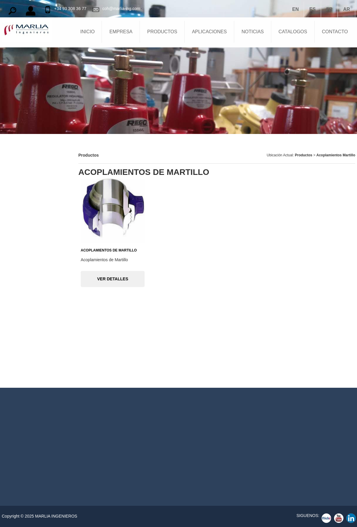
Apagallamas (16, 187)
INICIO (87, 31)
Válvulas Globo (18, 369)
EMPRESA (120, 31)
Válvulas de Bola (19, 319)
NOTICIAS (253, 31)
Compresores (16, 253)
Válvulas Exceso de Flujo (27, 352)
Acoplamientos (18, 303)
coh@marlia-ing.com (121, 8)
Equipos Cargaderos (23, 270)
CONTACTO (335, 31)
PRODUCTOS (162, 31)
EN (295, 9)
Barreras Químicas (21, 155)
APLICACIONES (209, 31)
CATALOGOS (293, 31)
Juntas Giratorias (20, 286)
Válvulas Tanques (20, 171)
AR (346, 9)
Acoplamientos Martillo (335, 155)
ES (312, 9)
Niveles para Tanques (24, 220)
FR (329, 9)
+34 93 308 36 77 (70, 8)
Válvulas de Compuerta (26, 336)
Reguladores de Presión (26, 237)
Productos (304, 155)
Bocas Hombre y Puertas (27, 204)
